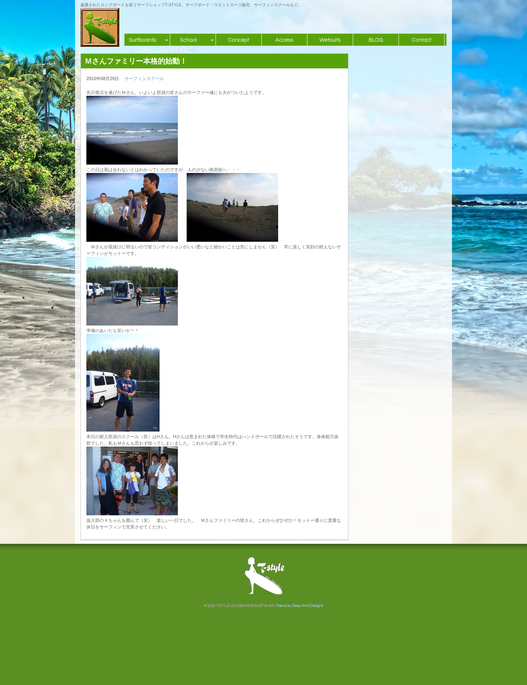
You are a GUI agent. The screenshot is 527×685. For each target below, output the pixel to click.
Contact (421, 40)
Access (284, 40)
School (188, 40)
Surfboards (142, 40)
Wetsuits (330, 40)
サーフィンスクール (144, 78)
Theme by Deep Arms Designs (299, 605)
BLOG (376, 40)
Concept (238, 40)
